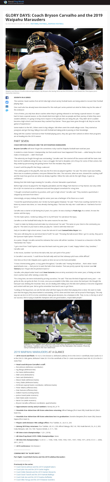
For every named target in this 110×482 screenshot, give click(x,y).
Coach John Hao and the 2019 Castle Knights (32, 469)
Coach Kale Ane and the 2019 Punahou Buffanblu (34, 477)
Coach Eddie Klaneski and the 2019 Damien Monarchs (36, 472)
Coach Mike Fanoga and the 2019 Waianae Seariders (35, 480)
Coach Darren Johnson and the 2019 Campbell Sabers (36, 467)
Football (43, 24)
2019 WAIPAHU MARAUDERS (31, 352)
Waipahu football (56, 24)
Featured (34, 24)
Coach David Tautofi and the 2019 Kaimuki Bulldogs (35, 474)
